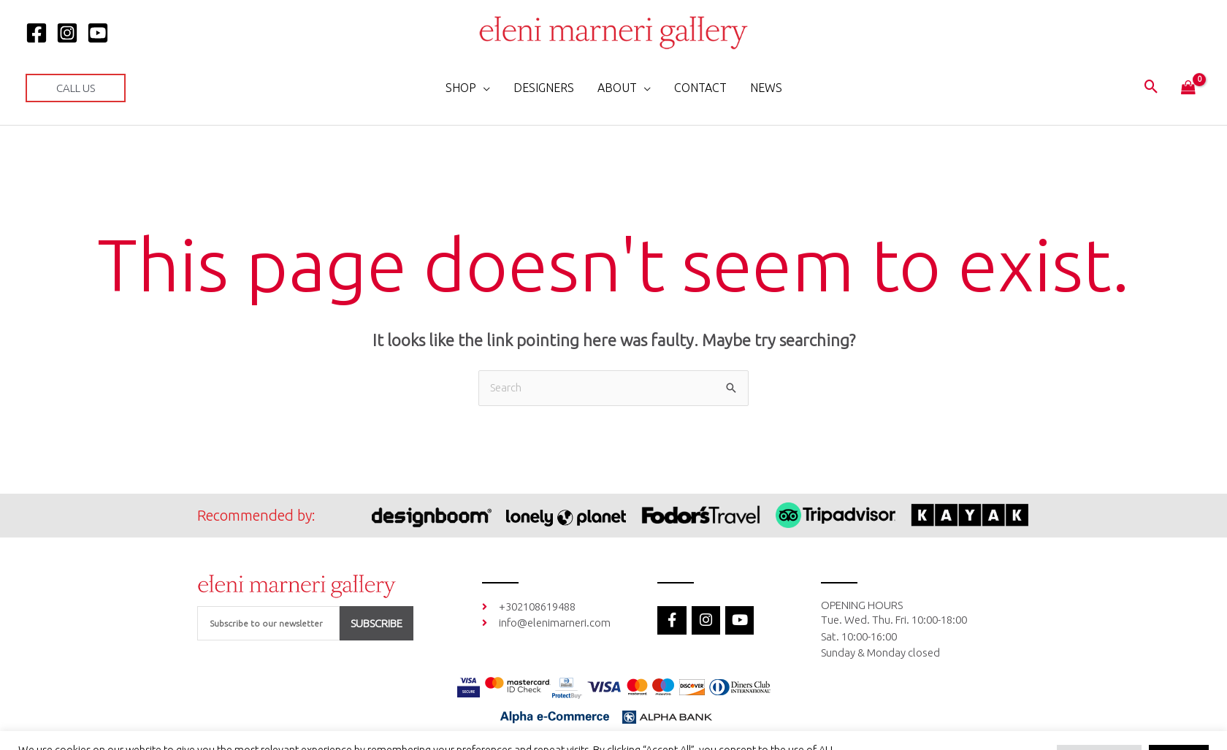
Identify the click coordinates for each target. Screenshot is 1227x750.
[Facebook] (36, 33)
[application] (483, 87)
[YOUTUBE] (98, 33)
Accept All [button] (1179, 724)
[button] (76, 88)
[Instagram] (67, 33)
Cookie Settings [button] (1099, 724)
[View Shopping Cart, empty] (1188, 88)
